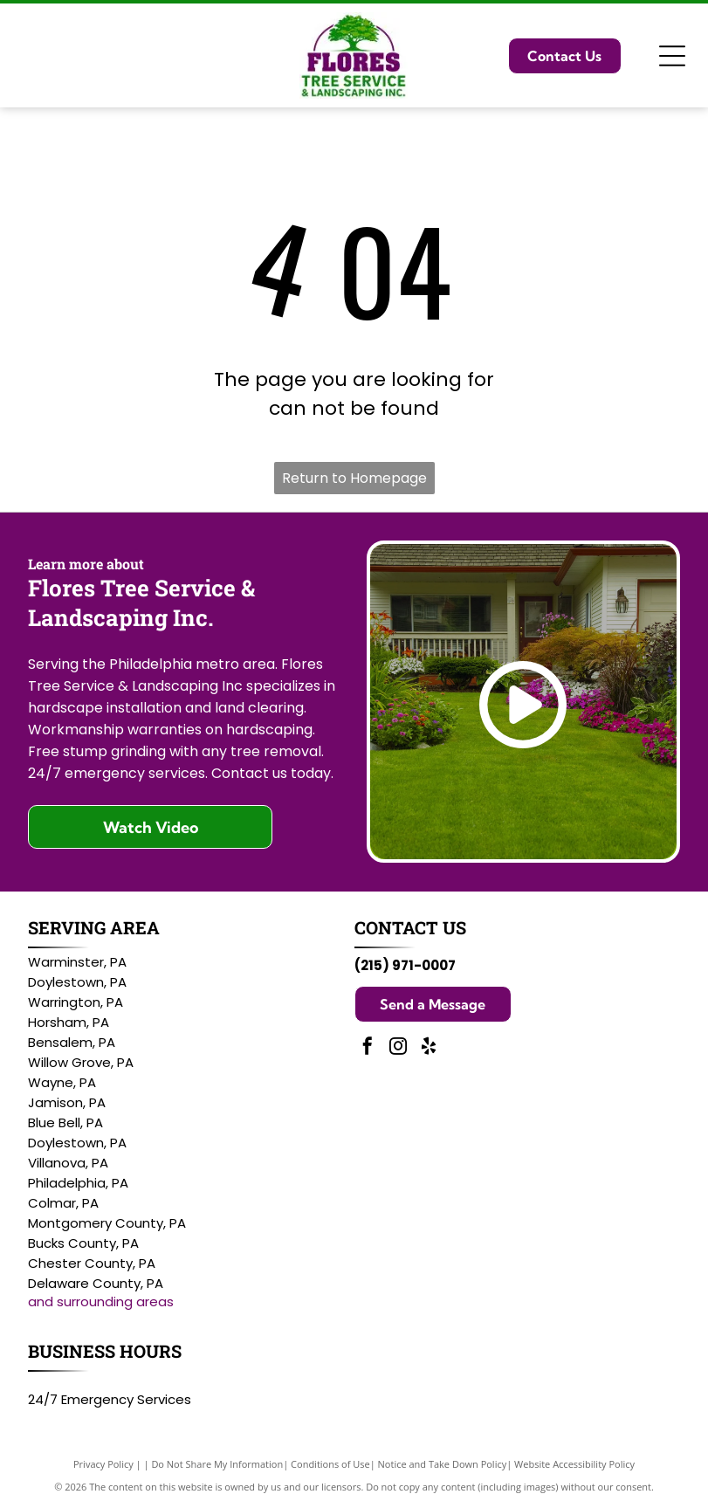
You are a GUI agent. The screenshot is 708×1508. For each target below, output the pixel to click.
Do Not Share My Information (217, 1463)
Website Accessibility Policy (574, 1463)
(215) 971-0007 (405, 965)
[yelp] (429, 1048)
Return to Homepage (354, 478)
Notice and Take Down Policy (442, 1463)
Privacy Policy (103, 1463)
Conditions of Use (330, 1463)
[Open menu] (672, 56)
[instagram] (398, 1048)
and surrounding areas (101, 1301)
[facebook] (367, 1048)
